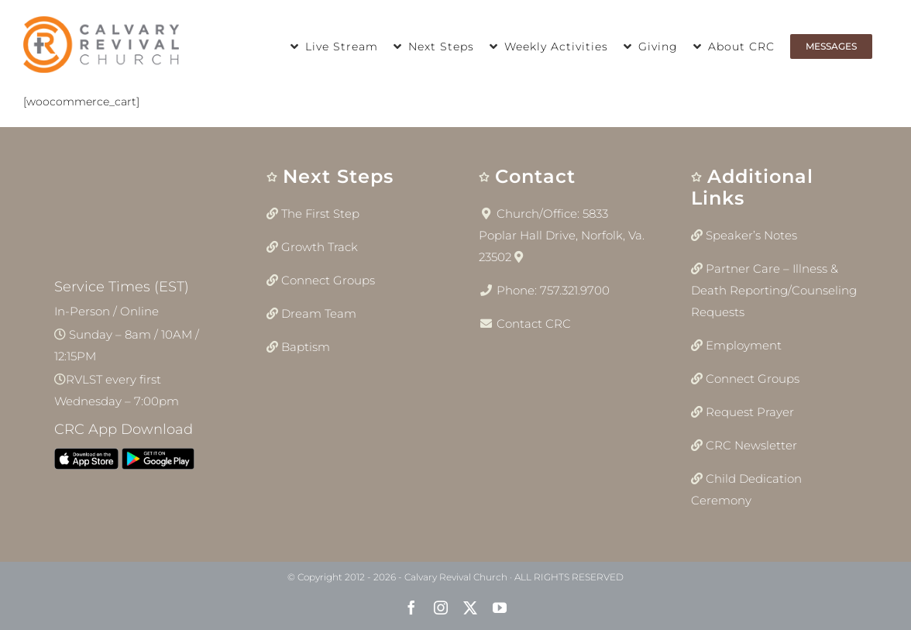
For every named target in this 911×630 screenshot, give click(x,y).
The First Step (320, 213)
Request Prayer (750, 412)
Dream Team (318, 313)
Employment (744, 345)
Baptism (305, 346)
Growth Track (319, 246)
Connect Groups (328, 280)
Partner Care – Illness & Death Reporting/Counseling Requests (774, 290)
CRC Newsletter (751, 445)
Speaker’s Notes (751, 235)
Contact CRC (534, 323)
